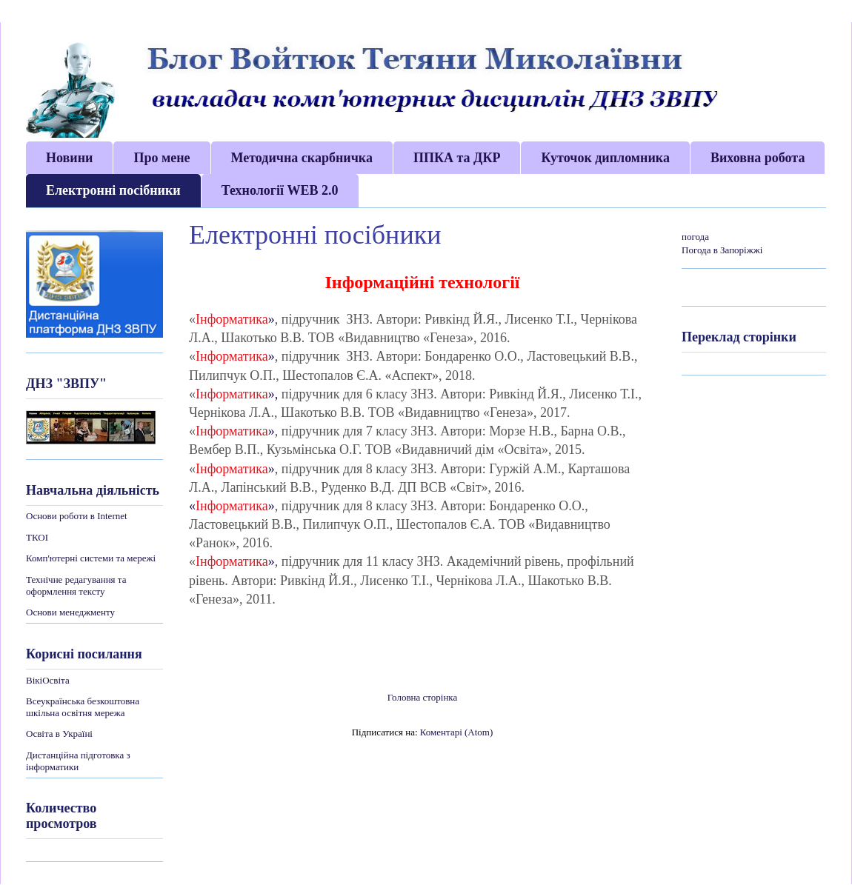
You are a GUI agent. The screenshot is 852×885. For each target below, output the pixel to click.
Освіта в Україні (59, 733)
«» (232, 505)
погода (695, 236)
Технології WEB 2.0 (280, 190)
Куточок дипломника (605, 157)
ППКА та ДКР (457, 157)
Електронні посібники (113, 190)
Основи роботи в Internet (76, 515)
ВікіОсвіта (48, 680)
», (273, 394)
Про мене (161, 157)
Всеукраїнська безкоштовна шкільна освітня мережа (82, 706)
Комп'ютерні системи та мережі (91, 558)
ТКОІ (37, 537)
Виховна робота (757, 157)
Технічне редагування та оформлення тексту (76, 585)
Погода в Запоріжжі (722, 250)
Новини (69, 157)
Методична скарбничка (302, 157)
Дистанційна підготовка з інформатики (78, 760)
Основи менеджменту (70, 612)
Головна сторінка (422, 697)
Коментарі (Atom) (456, 732)
